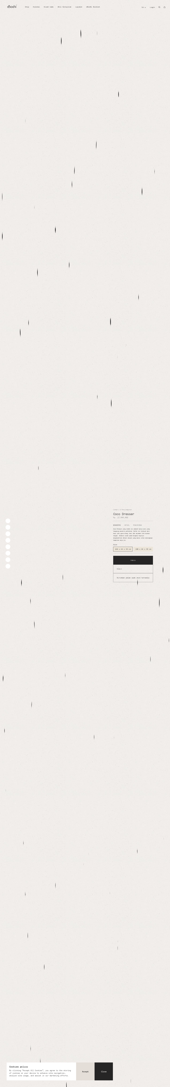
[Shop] (27, 7)
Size (115, 545)
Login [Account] (152, 7)
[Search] (159, 7)
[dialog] (60, 1071)
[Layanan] (78, 7)
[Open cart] (164, 7)
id (143, 7)
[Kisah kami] (49, 7)
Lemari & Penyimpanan (122, 510)
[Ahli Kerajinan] (64, 7)
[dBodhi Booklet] (93, 7)
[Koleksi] (36, 7)
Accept (85, 1072)
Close (104, 1072)
